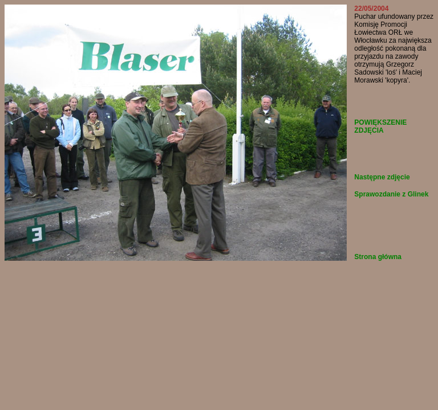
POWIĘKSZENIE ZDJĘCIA (380, 126)
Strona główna (378, 257)
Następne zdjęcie (381, 177)
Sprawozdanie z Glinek (391, 194)
